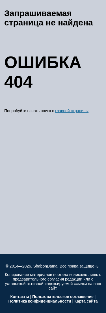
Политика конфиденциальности (39, 301)
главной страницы (71, 110)
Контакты (19, 296)
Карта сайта (86, 301)
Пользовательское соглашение (63, 296)
